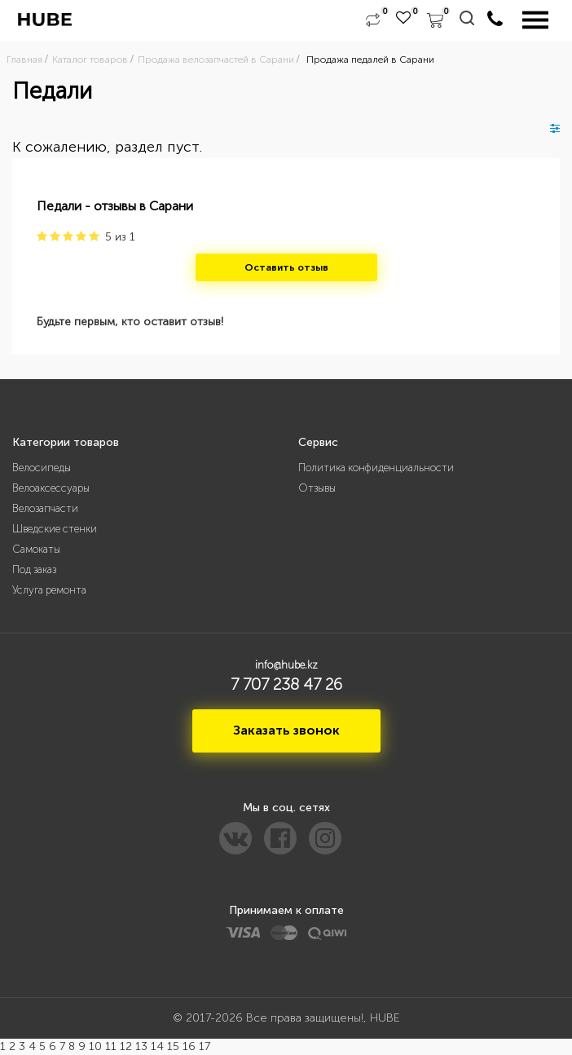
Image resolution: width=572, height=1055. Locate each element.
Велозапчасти (45, 508)
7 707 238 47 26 (286, 684)
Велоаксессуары (51, 488)
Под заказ (34, 569)
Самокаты (36, 549)
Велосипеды (41, 467)
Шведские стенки (54, 529)
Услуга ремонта (49, 590)
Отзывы (317, 488)
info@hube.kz (286, 665)
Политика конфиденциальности (376, 467)
